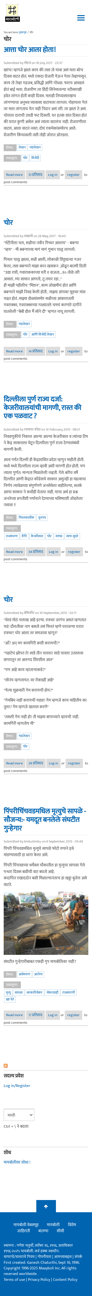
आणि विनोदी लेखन (42, 334)
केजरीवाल (37, 536)
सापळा (19, 992)
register (73, 175)
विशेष (72, 1225)
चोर (25, 158)
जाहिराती (23, 1231)
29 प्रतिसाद (35, 763)
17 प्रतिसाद (35, 1015)
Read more (15, 175)
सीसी (60, 1231)
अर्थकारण (24, 974)
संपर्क (78, 1257)
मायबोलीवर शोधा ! (17, 1162)
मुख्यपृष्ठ (22, 32)
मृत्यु (8, 992)
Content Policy (65, 1279)
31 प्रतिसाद (35, 175)
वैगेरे (24, 536)
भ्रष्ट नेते (10, 999)
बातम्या (43, 1231)
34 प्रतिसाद (35, 552)
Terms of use (14, 1279)
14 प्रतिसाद (35, 351)
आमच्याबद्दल (63, 1257)
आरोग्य (38, 974)
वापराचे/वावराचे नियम (19, 1257)
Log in (52, 175)
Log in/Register (17, 1085)
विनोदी (35, 158)
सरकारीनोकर (34, 992)
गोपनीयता (45, 1257)
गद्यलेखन (34, 147)
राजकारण (12, 536)
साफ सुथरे (72, 536)
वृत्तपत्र (42, 517)
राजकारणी (68, 992)
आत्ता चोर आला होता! (30, 50)
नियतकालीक (26, 517)
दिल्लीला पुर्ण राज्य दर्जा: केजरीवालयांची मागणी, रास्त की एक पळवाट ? (42, 407)
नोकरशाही (52, 992)
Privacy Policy (39, 1279)
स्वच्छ (58, 536)
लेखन (22, 147)
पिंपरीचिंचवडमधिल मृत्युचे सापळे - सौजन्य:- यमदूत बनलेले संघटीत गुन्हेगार (45, 819)
